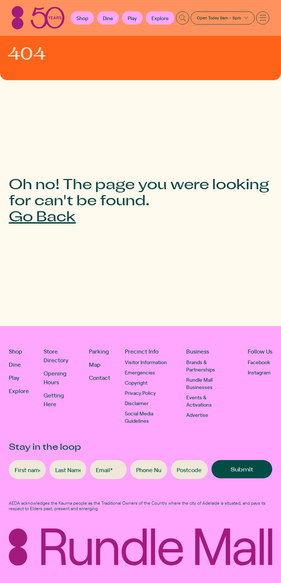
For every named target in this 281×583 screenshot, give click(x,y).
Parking (99, 351)
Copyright (136, 382)
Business (197, 351)
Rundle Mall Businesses (199, 383)
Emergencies (140, 372)
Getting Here (54, 399)
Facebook (259, 362)
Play (132, 18)
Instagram (259, 372)
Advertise (197, 414)
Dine (108, 18)
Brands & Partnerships (200, 365)
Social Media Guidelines (139, 417)
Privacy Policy (140, 392)
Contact (99, 377)
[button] (82, 18)
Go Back (42, 215)
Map (95, 364)
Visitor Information (146, 362)
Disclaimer (137, 403)
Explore (160, 18)
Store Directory (56, 355)
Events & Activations (199, 400)
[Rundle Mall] (38, 18)
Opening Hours (55, 377)
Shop (15, 351)
